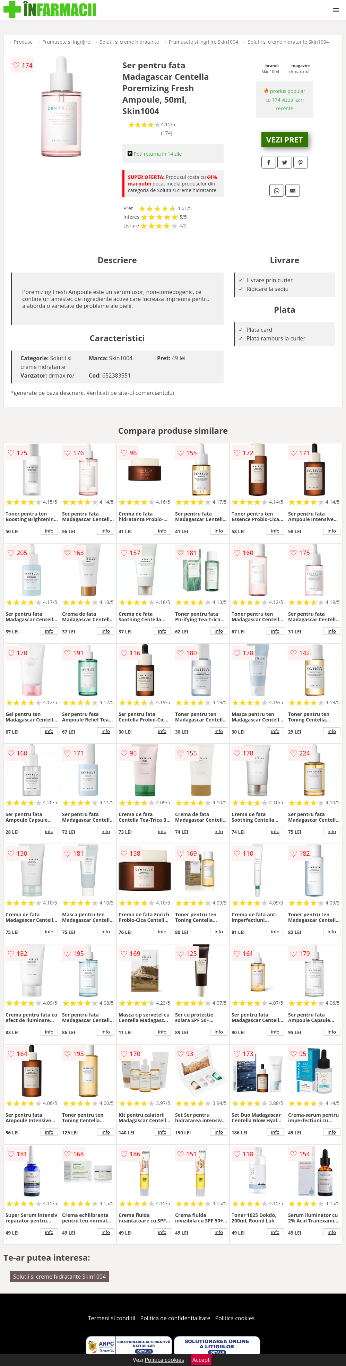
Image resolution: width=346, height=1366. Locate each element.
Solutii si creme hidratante (129, 41)
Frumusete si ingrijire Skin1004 (203, 41)
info (49, 531)
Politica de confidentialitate (175, 1318)
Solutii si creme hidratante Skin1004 (288, 41)
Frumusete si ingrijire (66, 41)
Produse (23, 41)
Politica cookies (235, 1318)
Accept (201, 1360)
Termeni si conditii (112, 1318)
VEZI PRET (284, 139)
